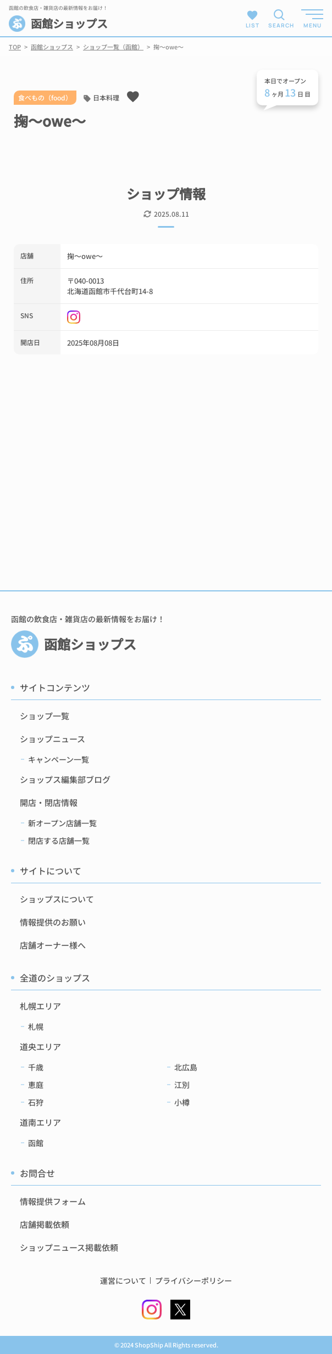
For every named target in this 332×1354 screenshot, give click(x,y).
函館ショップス (58, 23)
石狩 (35, 1102)
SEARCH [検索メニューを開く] (279, 25)
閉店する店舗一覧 (59, 840)
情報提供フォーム (53, 1201)
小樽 (182, 1102)
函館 (35, 1142)
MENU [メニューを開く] (312, 25)
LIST (252, 19)
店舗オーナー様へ (53, 945)
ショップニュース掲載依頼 (69, 1247)
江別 (182, 1084)
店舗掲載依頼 (44, 1224)
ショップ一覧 (44, 715)
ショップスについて (57, 899)
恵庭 (35, 1084)
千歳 (35, 1067)
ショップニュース (52, 738)
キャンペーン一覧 (58, 759)
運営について (123, 1281)
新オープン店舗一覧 (62, 822)
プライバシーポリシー (193, 1281)
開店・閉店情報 (49, 802)
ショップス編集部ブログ (65, 779)
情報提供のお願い (53, 922)
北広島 (185, 1067)
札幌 (35, 1026)
